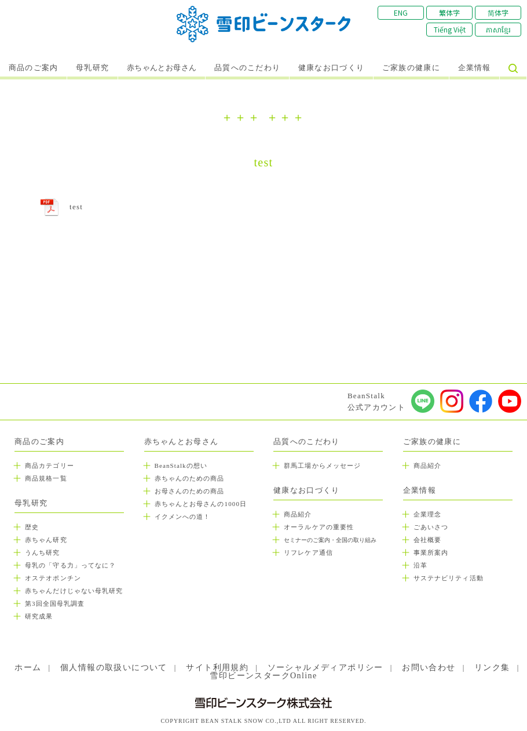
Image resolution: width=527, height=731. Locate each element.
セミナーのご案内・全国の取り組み (330, 540)
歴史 (32, 526)
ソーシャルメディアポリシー (325, 667)
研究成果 (39, 616)
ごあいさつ (431, 526)
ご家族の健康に (411, 68)
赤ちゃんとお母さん (162, 68)
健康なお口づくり (331, 68)
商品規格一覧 (46, 478)
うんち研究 (42, 552)
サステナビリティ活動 (448, 577)
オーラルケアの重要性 (319, 526)
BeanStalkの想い (181, 465)
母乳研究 (92, 68)
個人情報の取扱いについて (113, 667)
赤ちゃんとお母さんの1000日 (201, 503)
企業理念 (427, 514)
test (76, 206)
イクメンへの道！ (183, 516)
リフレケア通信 (308, 552)
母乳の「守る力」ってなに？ (70, 565)
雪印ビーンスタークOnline (263, 675)
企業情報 (474, 68)
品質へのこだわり (247, 68)
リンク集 (492, 667)
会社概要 (427, 539)
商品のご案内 (33, 68)
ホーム (27, 667)
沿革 (420, 565)
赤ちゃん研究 (46, 539)
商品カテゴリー (49, 465)
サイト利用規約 (217, 667)
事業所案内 (431, 552)
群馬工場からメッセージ (322, 465)
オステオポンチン (53, 577)
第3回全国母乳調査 (55, 603)
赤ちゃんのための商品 (190, 478)
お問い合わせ (428, 667)
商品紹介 (298, 514)
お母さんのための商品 (190, 491)
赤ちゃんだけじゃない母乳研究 (74, 590)
